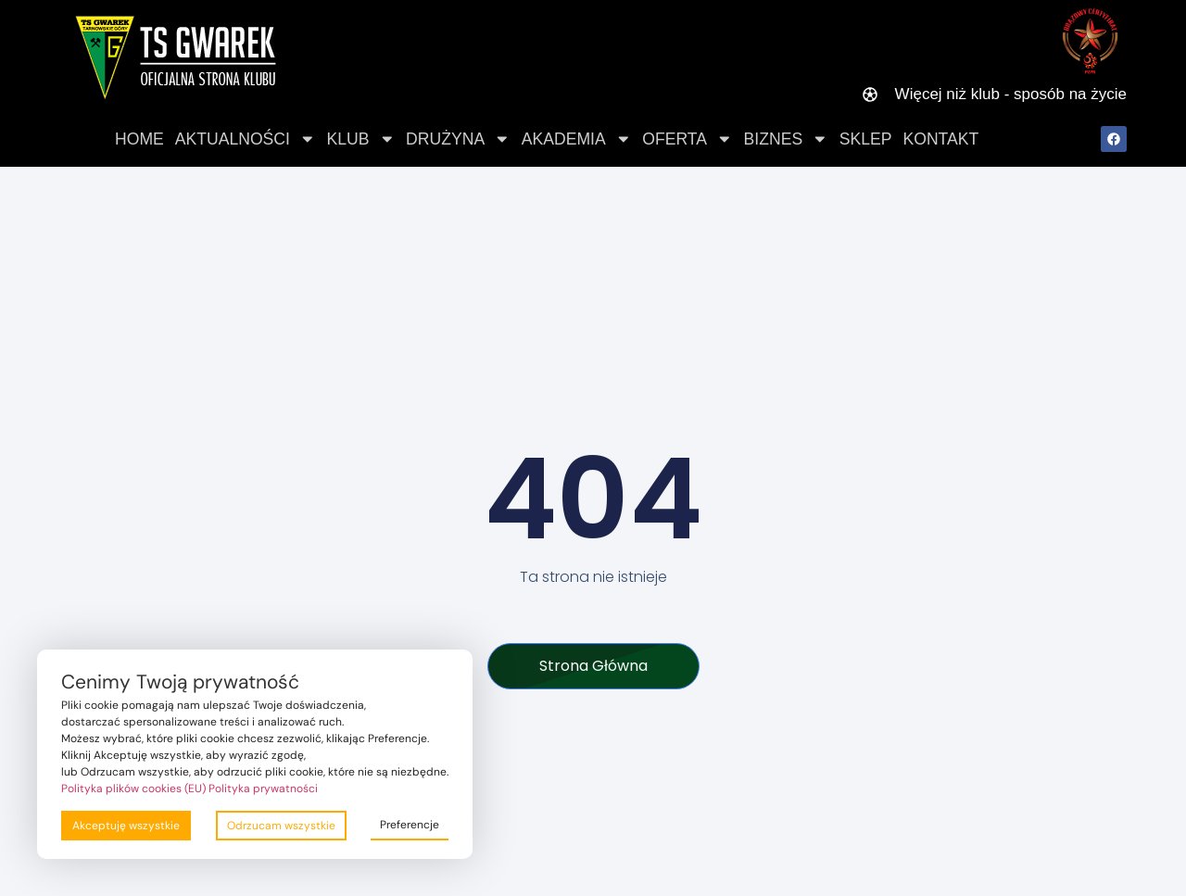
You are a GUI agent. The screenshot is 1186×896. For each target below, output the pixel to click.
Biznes (786, 139)
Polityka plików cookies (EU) (133, 788)
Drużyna (458, 139)
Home (139, 139)
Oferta (687, 139)
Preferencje (409, 824)
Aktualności (245, 139)
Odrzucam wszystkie (281, 825)
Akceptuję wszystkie (126, 825)
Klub (361, 139)
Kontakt (940, 139)
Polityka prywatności (263, 788)
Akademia (577, 139)
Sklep (865, 139)
